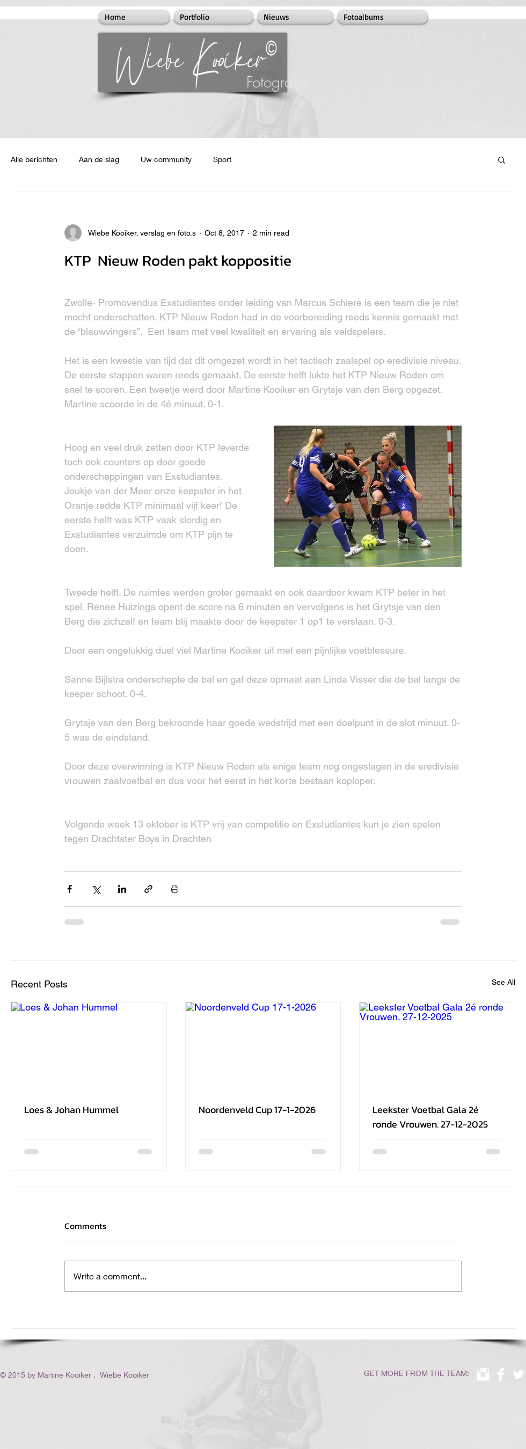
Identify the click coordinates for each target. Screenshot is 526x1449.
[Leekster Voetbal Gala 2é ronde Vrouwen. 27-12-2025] (437, 1045)
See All (503, 982)
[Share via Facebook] (69, 889)
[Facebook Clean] (500, 1374)
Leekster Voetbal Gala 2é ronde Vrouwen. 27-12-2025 (430, 1116)
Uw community (166, 159)
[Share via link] (148, 889)
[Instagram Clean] (483, 1374)
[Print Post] (175, 889)
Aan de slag (99, 159)
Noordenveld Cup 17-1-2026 (257, 1109)
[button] (501, 159)
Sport (222, 159)
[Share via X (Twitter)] (96, 889)
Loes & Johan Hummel (71, 1109)
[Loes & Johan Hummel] (88, 1045)
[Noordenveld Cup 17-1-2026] (263, 1045)
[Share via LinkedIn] (122, 889)
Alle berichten (34, 159)
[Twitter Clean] (518, 1374)
